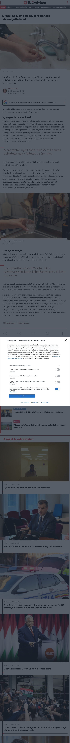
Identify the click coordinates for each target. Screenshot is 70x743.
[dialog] (35, 371)
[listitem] (35, 365)
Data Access (34, 402)
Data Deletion (25, 402)
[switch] (57, 369)
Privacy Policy (45, 402)
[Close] (66, 340)
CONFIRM (21, 396)
